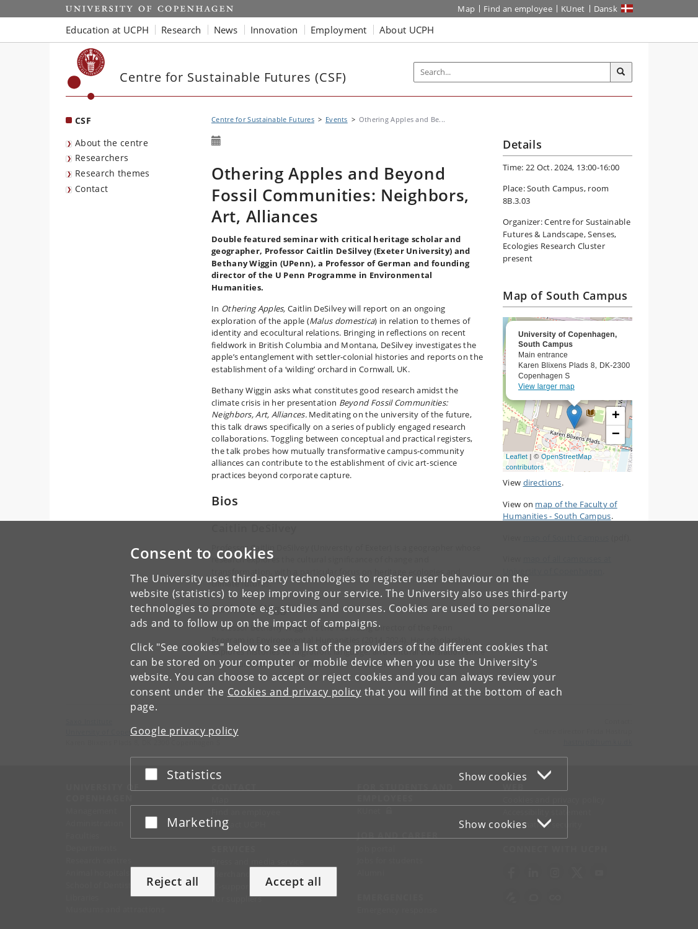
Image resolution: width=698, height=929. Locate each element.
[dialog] (349, 725)
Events (336, 119)
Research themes (112, 173)
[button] (615, 416)
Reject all (172, 881)
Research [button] (181, 30)
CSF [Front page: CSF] (83, 120)
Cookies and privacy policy (294, 692)
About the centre (111, 143)
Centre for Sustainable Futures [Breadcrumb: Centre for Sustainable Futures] (262, 119)
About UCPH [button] (407, 30)
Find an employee (518, 8)
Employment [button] (339, 30)
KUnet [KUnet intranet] (573, 8)
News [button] (226, 30)
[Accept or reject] (154, 774)
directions (542, 482)
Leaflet (517, 456)
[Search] (621, 72)
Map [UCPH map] (466, 8)
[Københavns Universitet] (86, 74)
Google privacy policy (184, 731)
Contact (91, 188)
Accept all (293, 881)
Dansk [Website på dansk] (606, 8)
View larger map (546, 386)
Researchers (101, 158)
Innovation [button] (274, 30)
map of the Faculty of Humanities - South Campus (560, 510)
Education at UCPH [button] (107, 30)
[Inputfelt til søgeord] (512, 72)
